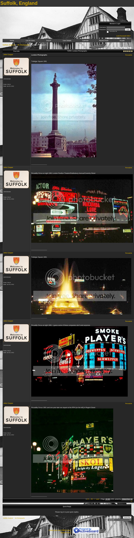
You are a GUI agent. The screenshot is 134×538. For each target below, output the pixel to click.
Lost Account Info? (123, 36)
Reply (128, 48)
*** (131, 501)
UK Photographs (23, 45)
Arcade (122, 41)
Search (48, 41)
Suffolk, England (9, 45)
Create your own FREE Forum (60, 530)
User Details (67, 41)
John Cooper (8, 54)
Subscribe (127, 517)
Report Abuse (66, 533)
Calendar (85, 41)
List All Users (30, 41)
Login (128, 29)
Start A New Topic (119, 48)
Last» (98, 499)
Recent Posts (103, 41)
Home (12, 41)
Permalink (128, 55)
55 (92, 499)
